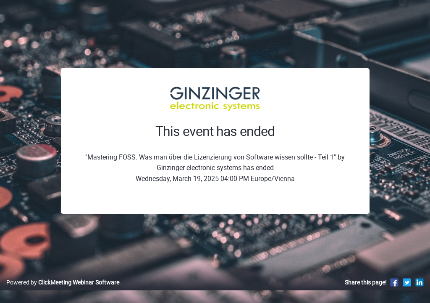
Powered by (62, 291)
